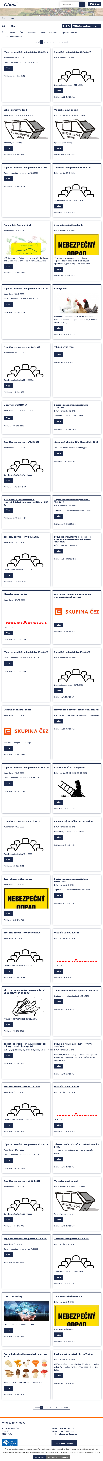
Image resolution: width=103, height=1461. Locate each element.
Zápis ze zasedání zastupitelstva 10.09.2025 (26, 767)
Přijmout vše (39, 1457)
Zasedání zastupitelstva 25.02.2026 (22, 347)
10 (62, 42)
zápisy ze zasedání (69, 32)
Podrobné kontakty (65, 1444)
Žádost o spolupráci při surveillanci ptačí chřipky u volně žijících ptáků (25, 1045)
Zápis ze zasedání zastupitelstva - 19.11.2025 (72, 501)
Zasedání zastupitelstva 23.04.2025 (22, 1181)
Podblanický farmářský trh (17, 225)
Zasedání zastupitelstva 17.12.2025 (21, 442)
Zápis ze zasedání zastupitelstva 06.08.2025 (71, 880)
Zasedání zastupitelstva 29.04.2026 (72, 52)
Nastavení (64, 1457)
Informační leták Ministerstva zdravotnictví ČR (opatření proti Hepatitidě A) (26, 502)
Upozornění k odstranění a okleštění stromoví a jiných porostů (73, 595)
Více (8, 68)
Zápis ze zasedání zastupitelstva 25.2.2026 (26, 288)
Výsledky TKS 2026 (64, 347)
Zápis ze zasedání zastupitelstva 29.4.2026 (26, 52)
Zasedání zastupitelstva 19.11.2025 (21, 537)
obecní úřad (32, 32)
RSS (66, 26)
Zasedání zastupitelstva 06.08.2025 (22, 933)
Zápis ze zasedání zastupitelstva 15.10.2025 (26, 652)
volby (43, 32)
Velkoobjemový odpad (15, 109)
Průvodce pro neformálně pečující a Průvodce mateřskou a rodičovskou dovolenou (72, 539)
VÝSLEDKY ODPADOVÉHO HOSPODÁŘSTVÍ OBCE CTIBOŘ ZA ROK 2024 (24, 991)
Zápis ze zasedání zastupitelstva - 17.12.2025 (72, 406)
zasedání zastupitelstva (14, 36)
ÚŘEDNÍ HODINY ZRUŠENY (16, 594)
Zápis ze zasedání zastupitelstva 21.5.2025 (76, 990)
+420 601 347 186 (66, 1429)
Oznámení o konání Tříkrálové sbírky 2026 (76, 442)
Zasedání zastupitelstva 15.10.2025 (72, 652)
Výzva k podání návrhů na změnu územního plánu (76, 1145)
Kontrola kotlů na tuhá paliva (69, 767)
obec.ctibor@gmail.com (68, 1434)
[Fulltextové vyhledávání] (68, 4)
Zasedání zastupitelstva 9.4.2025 (71, 1239)
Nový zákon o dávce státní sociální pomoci (76, 709)
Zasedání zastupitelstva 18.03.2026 (72, 167)
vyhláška (53, 32)
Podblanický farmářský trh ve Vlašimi (73, 821)
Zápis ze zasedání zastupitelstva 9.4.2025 (25, 1239)
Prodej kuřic (60, 288)
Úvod (3, 18)
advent (12, 32)
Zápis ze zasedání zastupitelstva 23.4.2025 (26, 1144)
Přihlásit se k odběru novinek (86, 26)
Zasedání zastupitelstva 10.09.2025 (22, 821)
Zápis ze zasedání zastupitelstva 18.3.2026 (25, 167)
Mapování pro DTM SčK (15, 405)
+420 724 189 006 (66, 1431)
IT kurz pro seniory (13, 1296)
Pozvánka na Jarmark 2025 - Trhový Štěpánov (73, 1045)
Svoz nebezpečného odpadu (68, 225)
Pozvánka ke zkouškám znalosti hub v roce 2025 (25, 1355)
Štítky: (4, 32)
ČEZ (21, 32)
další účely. (94, 1449)
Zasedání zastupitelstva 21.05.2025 (22, 1087)
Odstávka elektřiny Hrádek (17, 709)
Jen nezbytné (52, 1457)
